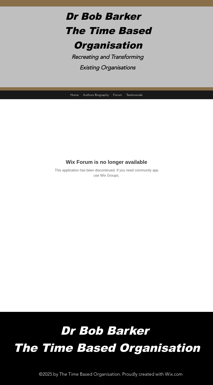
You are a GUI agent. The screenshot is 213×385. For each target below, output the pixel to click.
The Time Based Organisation (106, 347)
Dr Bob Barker (107, 16)
